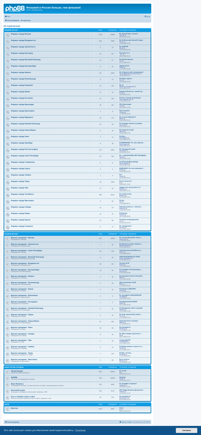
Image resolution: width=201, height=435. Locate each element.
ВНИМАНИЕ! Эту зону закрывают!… (131, 168)
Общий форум (17, 371)
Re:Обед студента (125, 78)
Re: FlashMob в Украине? (128, 383)
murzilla (122, 227)
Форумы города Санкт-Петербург (25, 156)
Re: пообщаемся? (125, 226)
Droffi (121, 379)
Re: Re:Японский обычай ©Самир (131, 40)
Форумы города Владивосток (23, 40)
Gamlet (121, 348)
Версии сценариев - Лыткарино (24, 302)
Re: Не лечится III (125, 181)
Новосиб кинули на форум (128, 321)
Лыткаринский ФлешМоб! (128, 301)
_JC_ (121, 54)
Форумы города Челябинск (22, 194)
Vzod (121, 106)
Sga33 (121, 157)
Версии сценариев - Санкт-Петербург (26, 250)
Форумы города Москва (21, 34)
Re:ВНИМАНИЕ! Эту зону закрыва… (131, 142)
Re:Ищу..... (122, 136)
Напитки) (122, 377)
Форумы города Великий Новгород (26, 59)
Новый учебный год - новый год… (131, 91)
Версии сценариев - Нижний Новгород (27, 308)
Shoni (121, 48)
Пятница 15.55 (124, 263)
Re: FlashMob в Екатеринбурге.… (130, 269)
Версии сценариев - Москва (22, 238)
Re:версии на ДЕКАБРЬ (127, 289)
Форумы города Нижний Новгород (25, 124)
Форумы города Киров (20, 92)
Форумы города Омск (20, 136)
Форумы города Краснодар (22, 104)
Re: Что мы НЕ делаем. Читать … (131, 237)
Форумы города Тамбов (21, 175)
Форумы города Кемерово (22, 85)
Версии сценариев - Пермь (22, 315)
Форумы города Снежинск (22, 226)
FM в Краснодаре (125, 104)
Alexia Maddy (123, 163)
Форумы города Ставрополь (23, 162)
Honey (121, 264)
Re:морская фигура (126, 59)
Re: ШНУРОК (123, 46)
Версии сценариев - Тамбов (22, 347)
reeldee (121, 391)
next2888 (122, 296)
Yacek (121, 176)
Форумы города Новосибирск (23, 130)
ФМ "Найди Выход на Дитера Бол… (131, 390)
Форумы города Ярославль (22, 200)
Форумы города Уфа (19, 188)
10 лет (121, 408)
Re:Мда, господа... (125, 353)
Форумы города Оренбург (22, 143)
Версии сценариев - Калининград (25, 283)
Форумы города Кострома (22, 98)
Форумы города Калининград (23, 79)
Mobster (122, 189)
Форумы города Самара (21, 207)
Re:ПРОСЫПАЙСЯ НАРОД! (128, 162)
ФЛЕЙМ (14, 377)
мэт (120, 202)
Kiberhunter (123, 398)
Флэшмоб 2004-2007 (11, 30)
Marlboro (122, 361)
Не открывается (124, 396)
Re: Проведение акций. (127, 149)
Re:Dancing (123, 213)
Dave (121, 284)
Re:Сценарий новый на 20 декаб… (131, 276)
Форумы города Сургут (20, 168)
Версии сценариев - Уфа (21, 340)
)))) (120, 335)
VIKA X (121, 131)
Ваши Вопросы (17, 384)
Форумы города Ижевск (21, 72)
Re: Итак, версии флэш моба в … (130, 314)
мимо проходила (125, 258)
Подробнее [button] (80, 430)
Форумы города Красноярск (22, 111)
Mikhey (121, 322)
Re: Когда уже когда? (126, 130)
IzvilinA (121, 214)
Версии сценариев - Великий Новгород (27, 257)
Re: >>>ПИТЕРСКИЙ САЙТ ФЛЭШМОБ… (133, 155)
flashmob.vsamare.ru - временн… (130, 207)
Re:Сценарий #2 (124, 327)
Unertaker (122, 150)
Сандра (121, 112)
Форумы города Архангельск (23, 47)
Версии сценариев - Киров (22, 289)
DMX (120, 277)
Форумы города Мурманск (22, 117)
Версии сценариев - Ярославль (24, 359)
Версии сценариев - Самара (22, 334)
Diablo (121, 303)
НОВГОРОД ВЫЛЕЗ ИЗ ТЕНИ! (129, 256)
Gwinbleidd (123, 341)
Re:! (120, 174)
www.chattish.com (125, 99)
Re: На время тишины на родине (130, 123)
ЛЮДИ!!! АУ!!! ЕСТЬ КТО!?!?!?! (130, 187)
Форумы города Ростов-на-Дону (24, 149)
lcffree (121, 67)
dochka (121, 290)
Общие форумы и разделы (14, 367)
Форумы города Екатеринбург (23, 66)
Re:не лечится (124, 359)
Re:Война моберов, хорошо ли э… (131, 346)
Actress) (122, 271)
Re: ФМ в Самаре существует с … (131, 333)
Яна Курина (123, 138)
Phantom (122, 329)
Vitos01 (121, 35)
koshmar (122, 354)
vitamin (121, 309)
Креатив (14, 408)
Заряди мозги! (124, 66)
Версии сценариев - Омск (21, 327)
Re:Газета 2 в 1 (124, 53)
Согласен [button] (186, 430)
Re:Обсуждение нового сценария (131, 308)
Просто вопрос (124, 110)
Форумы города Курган (20, 220)
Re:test (121, 200)
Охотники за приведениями (129, 219)
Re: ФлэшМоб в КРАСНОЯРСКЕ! (130, 295)
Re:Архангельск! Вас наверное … (131, 244)
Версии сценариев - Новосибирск (25, 321)
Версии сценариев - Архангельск (25, 244)
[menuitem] (7, 16)
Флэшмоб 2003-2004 (11, 234)
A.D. (120, 80)
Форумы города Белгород (22, 53)
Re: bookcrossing (125, 194)
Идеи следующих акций (127, 282)
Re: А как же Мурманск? (127, 117)
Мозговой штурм (18, 390)
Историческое (12, 26)
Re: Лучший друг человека (128, 33)
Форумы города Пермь (20, 213)
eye (120, 61)
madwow (122, 385)
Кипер (121, 170)
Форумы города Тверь (20, 181)
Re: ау (121, 85)
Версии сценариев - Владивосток (25, 263)
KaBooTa (122, 208)
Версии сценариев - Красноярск (24, 295)
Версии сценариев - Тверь (22, 353)
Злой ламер (123, 144)
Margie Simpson (124, 245)
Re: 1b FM (122, 371)
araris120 (122, 125)
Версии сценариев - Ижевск (22, 276)
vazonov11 (123, 239)
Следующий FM (124, 340)
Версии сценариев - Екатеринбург (25, 270)
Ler (120, 221)
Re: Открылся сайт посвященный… (131, 72)
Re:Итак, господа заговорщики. (130, 98)
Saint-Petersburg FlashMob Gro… (130, 250)
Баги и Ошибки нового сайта (23, 397)
